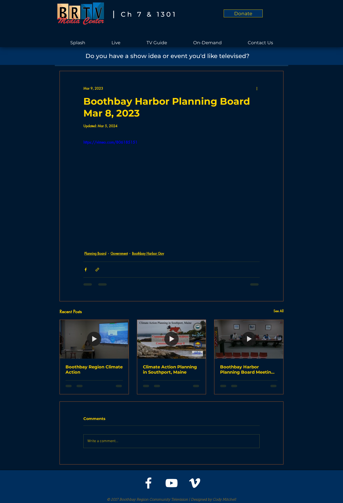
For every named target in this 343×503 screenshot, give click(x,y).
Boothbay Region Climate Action (94, 369)
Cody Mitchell (224, 500)
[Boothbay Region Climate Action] (94, 339)
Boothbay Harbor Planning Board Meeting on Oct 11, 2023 (247, 369)
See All (278, 311)
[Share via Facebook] (85, 269)
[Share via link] (97, 269)
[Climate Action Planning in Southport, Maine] (171, 339)
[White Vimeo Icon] (194, 483)
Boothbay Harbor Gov (148, 253)
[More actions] (257, 88)
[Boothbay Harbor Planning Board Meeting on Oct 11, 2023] (248, 339)
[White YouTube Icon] (171, 483)
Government (119, 253)
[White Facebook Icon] (148, 483)
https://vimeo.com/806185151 (110, 142)
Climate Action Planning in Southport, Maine (170, 369)
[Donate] (243, 13)
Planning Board (95, 253)
